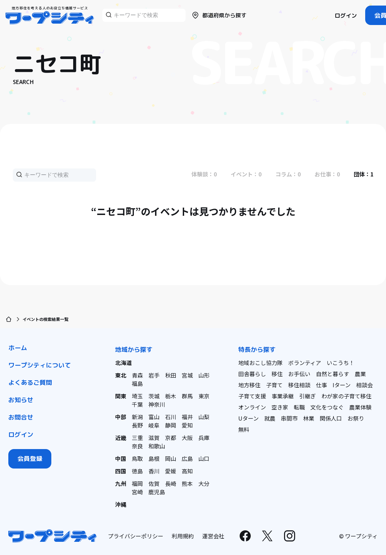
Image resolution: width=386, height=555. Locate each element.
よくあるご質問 (30, 382)
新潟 (137, 417)
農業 (360, 373)
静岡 (170, 425)
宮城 (187, 375)
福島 (137, 383)
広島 (187, 458)
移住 (277, 373)
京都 (170, 437)
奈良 (137, 446)
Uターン (248, 418)
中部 (120, 417)
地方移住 (249, 385)
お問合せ (20, 417)
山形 (203, 375)
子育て (274, 385)
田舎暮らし (252, 373)
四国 (120, 471)
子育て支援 (252, 396)
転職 (299, 407)
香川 (154, 471)
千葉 (137, 404)
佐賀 (154, 483)
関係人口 (331, 418)
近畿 (120, 437)
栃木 (170, 396)
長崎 (170, 483)
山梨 (203, 417)
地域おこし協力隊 (260, 362)
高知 (187, 471)
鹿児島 (156, 492)
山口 (203, 458)
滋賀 (154, 437)
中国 (120, 458)
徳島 (137, 471)
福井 (187, 417)
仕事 (321, 385)
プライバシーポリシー (135, 536)
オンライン (252, 407)
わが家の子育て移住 (346, 396)
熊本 (187, 483)
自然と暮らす (332, 373)
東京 (203, 396)
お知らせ (20, 400)
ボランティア (304, 362)
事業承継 (283, 396)
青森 (137, 375)
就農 (269, 418)
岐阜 (154, 425)
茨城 (154, 396)
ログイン (346, 15)
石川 (170, 417)
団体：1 (364, 174)
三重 (137, 437)
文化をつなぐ (327, 407)
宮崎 (137, 492)
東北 (120, 375)
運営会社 (213, 536)
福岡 (137, 483)
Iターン (342, 385)
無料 (243, 429)
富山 (154, 417)
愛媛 (170, 471)
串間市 (289, 418)
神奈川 (156, 404)
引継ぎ (307, 396)
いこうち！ (340, 362)
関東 (120, 396)
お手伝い (299, 373)
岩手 (154, 375)
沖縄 (120, 504)
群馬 (187, 396)
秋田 (170, 375)
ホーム (17, 347)
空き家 (280, 407)
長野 (137, 425)
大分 (203, 483)
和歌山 (156, 446)
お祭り (356, 418)
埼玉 (137, 396)
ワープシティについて (39, 365)
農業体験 (360, 407)
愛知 (187, 425)
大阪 (187, 437)
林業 (308, 418)
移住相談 (299, 385)
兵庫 (203, 437)
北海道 (123, 362)
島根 (154, 458)
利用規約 (183, 536)
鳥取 (137, 458)
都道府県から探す (219, 15)
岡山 (170, 458)
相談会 (364, 385)
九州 (120, 483)
